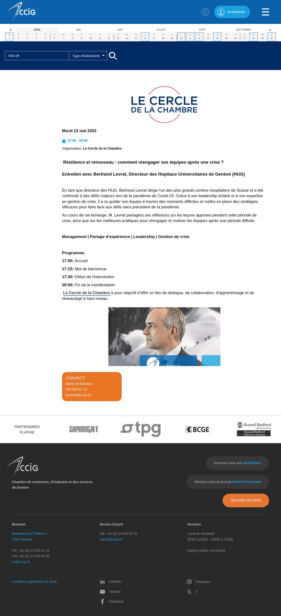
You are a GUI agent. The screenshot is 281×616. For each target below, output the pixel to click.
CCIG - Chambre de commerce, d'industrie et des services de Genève (21, 12)
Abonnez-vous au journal (227, 482)
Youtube (110, 591)
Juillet (161, 29)
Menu (265, 12)
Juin (119, 29)
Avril (37, 29)
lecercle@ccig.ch (78, 395)
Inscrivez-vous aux (237, 463)
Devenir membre (246, 500)
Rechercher (206, 12)
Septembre (243, 29)
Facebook (111, 601)
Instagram (198, 581)
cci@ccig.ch (21, 562)
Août (202, 29)
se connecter (236, 12)
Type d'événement (86, 56)
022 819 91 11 (76, 389)
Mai (79, 29)
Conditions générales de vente (34, 582)
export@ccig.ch (111, 539)
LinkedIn (110, 581)
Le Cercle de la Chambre (86, 293)
